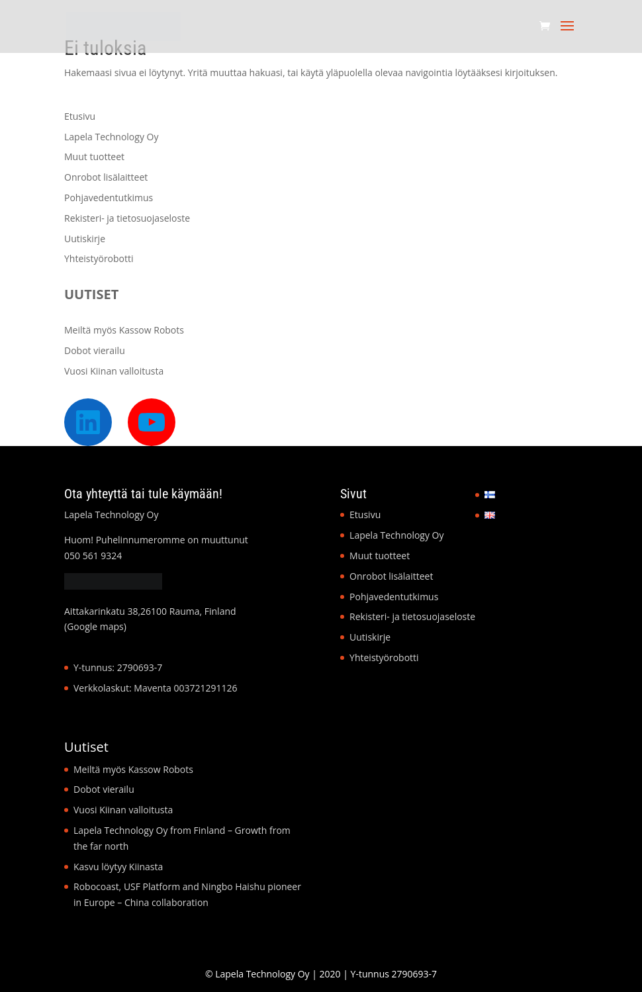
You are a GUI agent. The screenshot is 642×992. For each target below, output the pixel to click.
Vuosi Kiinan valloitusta (113, 371)
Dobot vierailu (94, 350)
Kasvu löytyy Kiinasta (118, 866)
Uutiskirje (84, 238)
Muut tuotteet (94, 156)
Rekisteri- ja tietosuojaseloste (127, 218)
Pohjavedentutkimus (108, 197)
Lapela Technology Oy (111, 136)
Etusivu (79, 116)
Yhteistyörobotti (99, 258)
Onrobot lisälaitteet (106, 177)
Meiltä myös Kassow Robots (124, 330)
